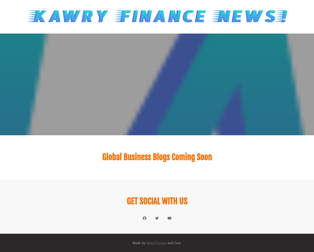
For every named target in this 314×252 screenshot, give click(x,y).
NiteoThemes (156, 243)
